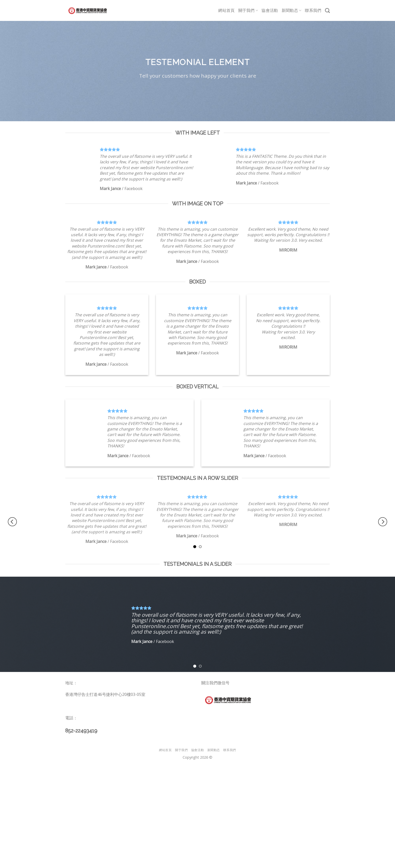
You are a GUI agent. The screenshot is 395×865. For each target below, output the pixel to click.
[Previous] (12, 521)
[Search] (327, 10)
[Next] (382, 521)
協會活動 (269, 10)
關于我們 (248, 10)
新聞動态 (292, 10)
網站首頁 (226, 10)
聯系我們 (313, 10)
